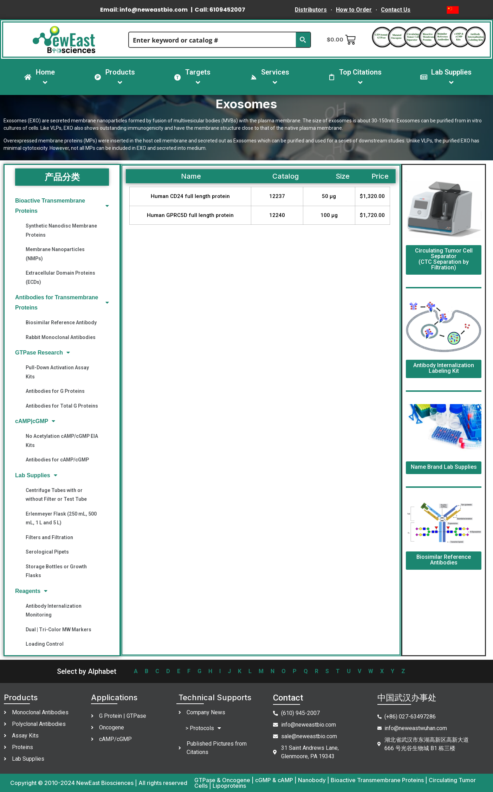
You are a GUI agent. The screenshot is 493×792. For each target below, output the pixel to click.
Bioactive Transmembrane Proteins (62, 206)
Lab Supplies (36, 475)
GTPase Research (42, 353)
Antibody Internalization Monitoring (54, 610)
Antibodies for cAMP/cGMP (57, 459)
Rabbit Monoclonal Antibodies (61, 337)
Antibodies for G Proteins (55, 391)
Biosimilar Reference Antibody (61, 322)
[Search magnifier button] (303, 39)
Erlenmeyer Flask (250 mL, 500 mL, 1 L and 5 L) (61, 518)
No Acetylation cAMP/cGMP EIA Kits (62, 440)
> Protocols (203, 728)
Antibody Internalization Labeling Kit (443, 368)
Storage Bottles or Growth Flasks (56, 571)
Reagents (31, 591)
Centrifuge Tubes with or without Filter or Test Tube (56, 494)
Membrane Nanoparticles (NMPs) (55, 254)
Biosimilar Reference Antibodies (443, 560)
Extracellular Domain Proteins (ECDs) (60, 277)
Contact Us (395, 9)
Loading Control (45, 644)
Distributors (311, 9)
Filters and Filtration (49, 537)
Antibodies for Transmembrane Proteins (62, 302)
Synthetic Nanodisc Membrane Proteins (61, 230)
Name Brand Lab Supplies (444, 467)
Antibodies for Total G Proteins (62, 406)
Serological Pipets (47, 552)
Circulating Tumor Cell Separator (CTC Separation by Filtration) (444, 259)
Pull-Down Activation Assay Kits (57, 372)
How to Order (354, 9)
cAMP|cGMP (35, 421)
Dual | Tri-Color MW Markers (58, 629)
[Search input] (212, 39)
